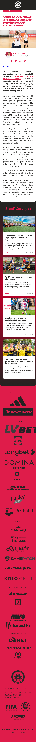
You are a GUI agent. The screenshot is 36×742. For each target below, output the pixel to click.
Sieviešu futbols (10, 11)
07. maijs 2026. (19, 335)
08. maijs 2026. (19, 293)
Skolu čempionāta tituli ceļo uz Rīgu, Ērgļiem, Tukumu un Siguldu (18, 237)
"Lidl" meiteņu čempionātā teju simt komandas (18, 278)
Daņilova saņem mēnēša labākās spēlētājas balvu (15, 319)
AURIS (23, 732)
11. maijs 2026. (19, 252)
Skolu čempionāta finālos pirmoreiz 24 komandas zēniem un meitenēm (19, 361)
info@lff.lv (15, 697)
